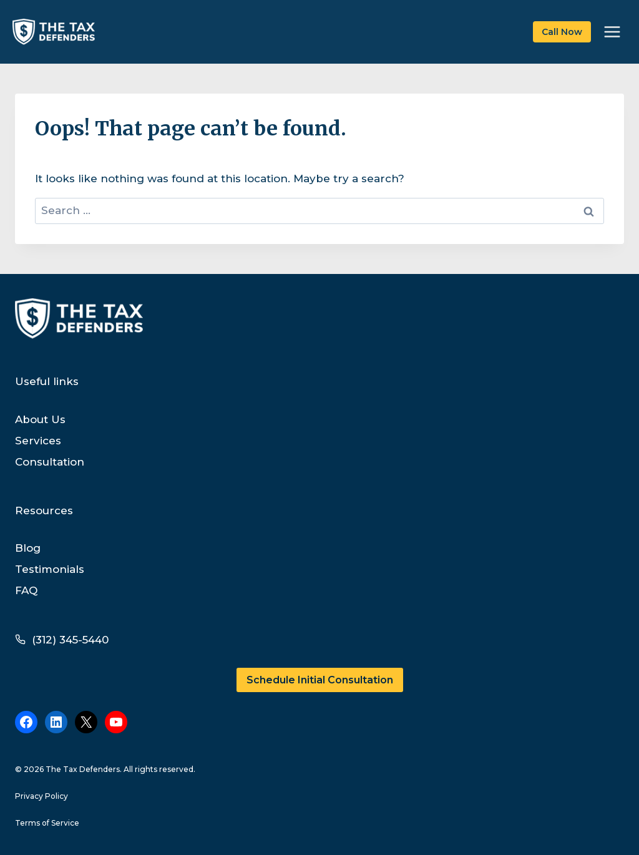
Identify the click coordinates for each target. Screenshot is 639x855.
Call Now (562, 31)
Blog (28, 548)
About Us (40, 419)
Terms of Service (47, 823)
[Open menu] (612, 31)
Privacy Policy (41, 796)
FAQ (26, 590)
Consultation (49, 462)
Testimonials (49, 569)
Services (38, 440)
